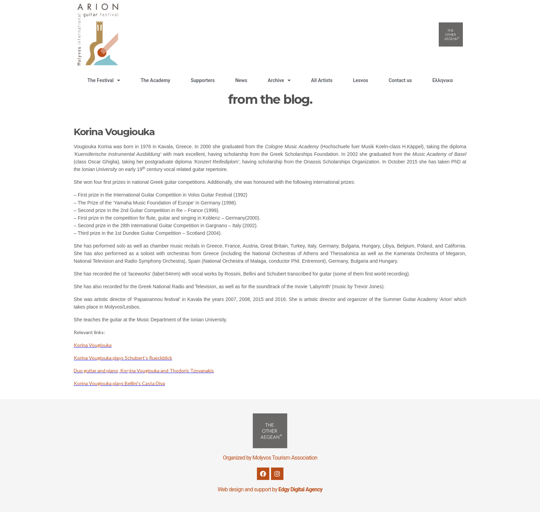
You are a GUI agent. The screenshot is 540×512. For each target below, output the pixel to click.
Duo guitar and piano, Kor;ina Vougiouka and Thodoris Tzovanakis (144, 370)
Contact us (400, 80)
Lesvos (360, 80)
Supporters (203, 80)
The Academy (155, 80)
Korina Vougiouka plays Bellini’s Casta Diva (119, 383)
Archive (279, 80)
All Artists (321, 80)
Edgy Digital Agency (300, 489)
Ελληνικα (442, 80)
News (241, 80)
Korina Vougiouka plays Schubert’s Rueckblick (123, 358)
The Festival (103, 80)
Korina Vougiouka (93, 345)
